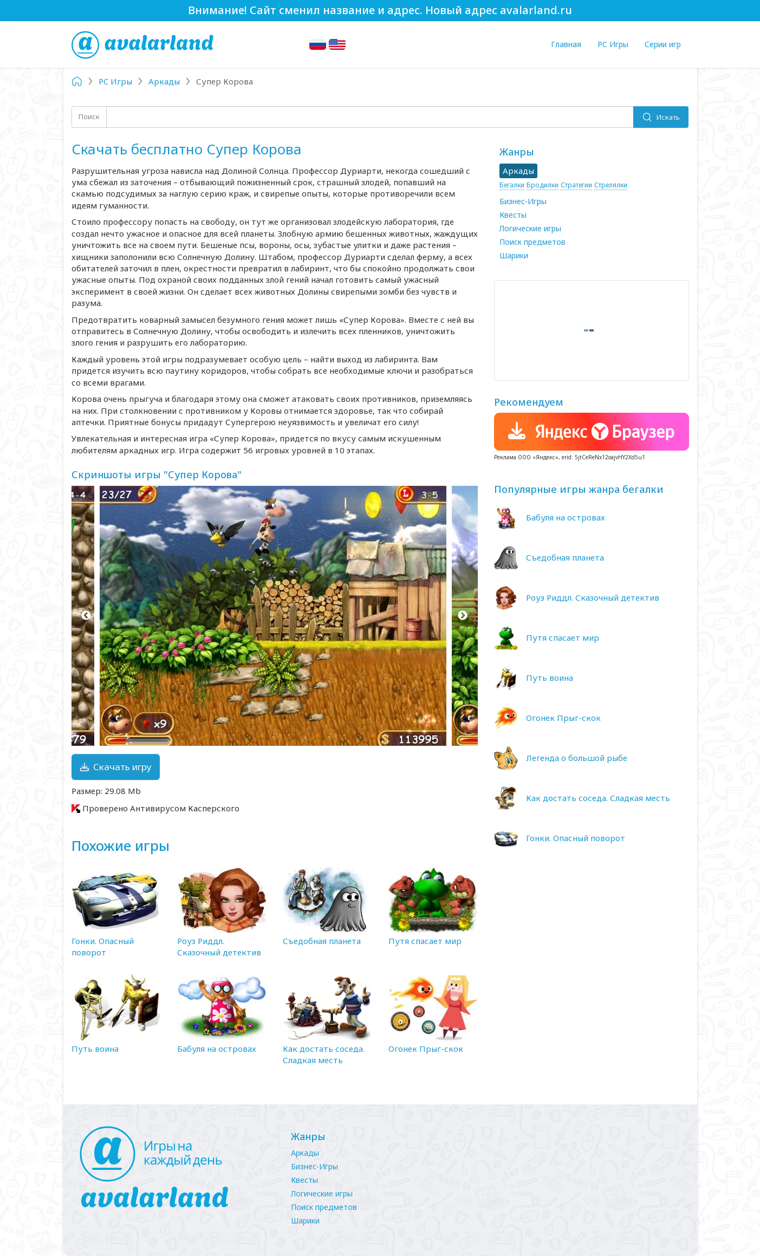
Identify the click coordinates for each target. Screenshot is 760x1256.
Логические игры (530, 228)
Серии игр (663, 44)
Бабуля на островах (216, 1048)
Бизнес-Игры (523, 201)
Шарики (513, 255)
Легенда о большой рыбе (576, 757)
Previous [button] (86, 616)
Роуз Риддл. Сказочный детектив (219, 946)
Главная (566, 44)
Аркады (305, 1153)
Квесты (513, 215)
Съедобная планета (322, 940)
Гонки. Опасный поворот (103, 946)
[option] (275, 616)
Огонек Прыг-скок (425, 1048)
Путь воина (95, 1048)
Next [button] (463, 616)
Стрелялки (610, 185)
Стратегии (576, 185)
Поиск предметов (532, 242)
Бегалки (511, 185)
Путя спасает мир (425, 940)
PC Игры (612, 44)
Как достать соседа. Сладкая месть (324, 1054)
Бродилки (542, 185)
